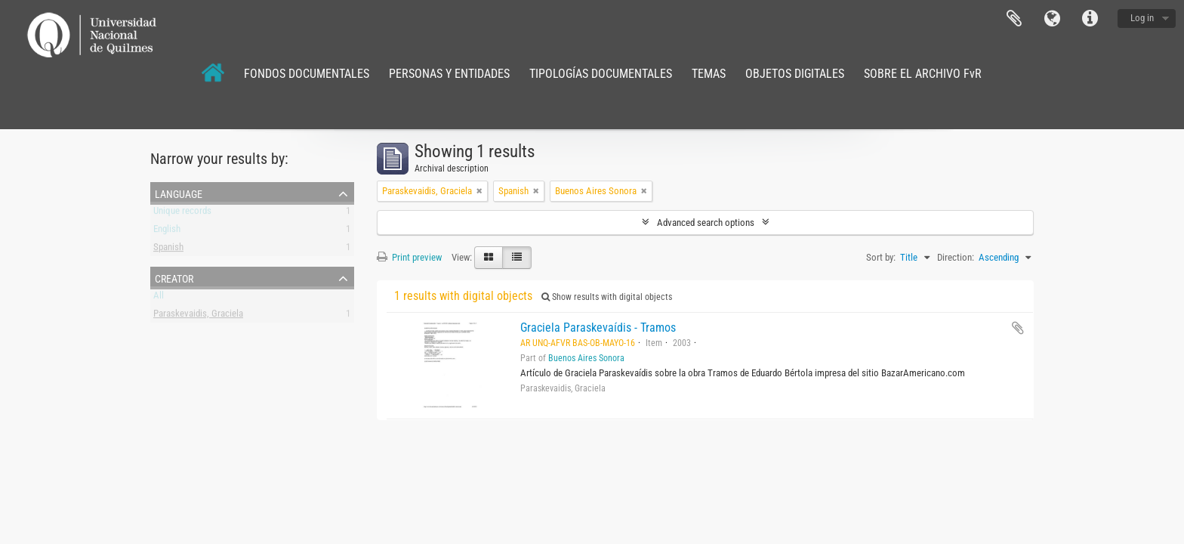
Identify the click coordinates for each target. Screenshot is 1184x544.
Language (1052, 19)
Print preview (409, 257)
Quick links (1089, 19)
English (166, 231)
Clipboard (1014, 19)
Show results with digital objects (606, 297)
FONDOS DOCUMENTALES (306, 73)
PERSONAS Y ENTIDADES (449, 73)
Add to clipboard (1017, 327)
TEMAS (709, 73)
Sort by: (881, 257)
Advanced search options (705, 222)
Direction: (955, 257)
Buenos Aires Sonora (586, 358)
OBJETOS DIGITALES (794, 73)
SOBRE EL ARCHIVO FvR (923, 73)
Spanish (168, 249)
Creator (174, 277)
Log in (1142, 17)
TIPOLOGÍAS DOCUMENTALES (600, 73)
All (158, 298)
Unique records (182, 213)
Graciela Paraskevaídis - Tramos (598, 327)
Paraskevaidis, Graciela (198, 316)
